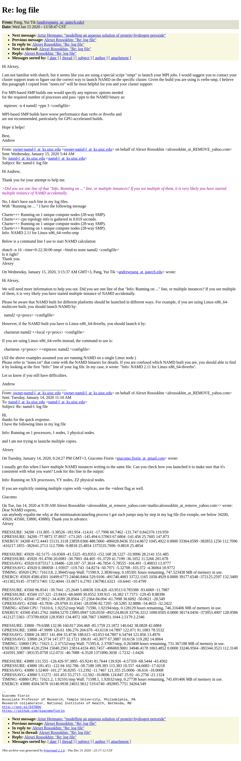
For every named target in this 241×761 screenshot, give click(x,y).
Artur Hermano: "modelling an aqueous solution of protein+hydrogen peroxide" (101, 35)
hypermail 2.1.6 (54, 755)
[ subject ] (84, 58)
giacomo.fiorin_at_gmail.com (141, 458)
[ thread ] (67, 58)
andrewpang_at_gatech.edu (141, 272)
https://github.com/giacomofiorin (33, 715)
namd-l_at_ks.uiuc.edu (26, 158)
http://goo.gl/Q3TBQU (21, 710)
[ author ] (100, 58)
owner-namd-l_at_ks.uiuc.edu (37, 149)
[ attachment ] (120, 58)
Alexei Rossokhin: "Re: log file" (70, 40)
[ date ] (53, 58)
